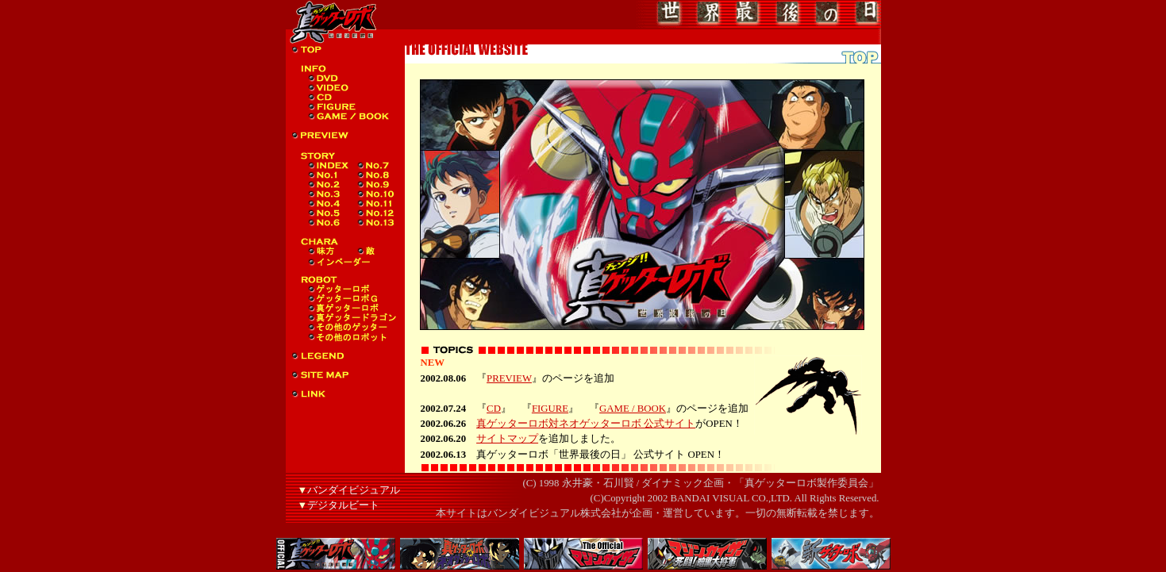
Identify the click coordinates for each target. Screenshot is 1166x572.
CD (494, 408)
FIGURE (550, 408)
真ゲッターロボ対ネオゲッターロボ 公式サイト (585, 423)
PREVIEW (509, 378)
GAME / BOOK (632, 408)
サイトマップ (507, 438)
